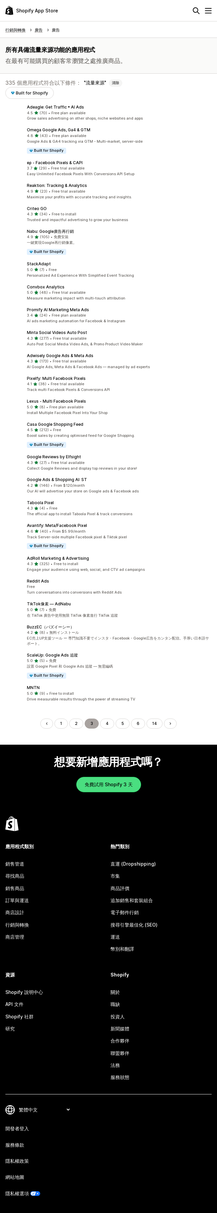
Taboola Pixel (40, 502)
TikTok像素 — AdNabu (49, 603)
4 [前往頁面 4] (107, 723)
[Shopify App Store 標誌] (31, 10)
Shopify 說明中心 (24, 992)
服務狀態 (120, 1077)
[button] (108, 113)
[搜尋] (196, 10)
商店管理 (14, 937)
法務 (115, 1065)
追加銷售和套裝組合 (132, 900)
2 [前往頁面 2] (76, 723)
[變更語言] (44, 1109)
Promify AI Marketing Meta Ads (58, 309)
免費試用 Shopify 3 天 (109, 784)
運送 (115, 937)
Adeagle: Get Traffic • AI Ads (55, 107)
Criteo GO (37, 208)
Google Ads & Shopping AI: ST (57, 479)
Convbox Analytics (45, 286)
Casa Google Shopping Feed (55, 424)
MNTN (33, 687)
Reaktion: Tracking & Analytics (57, 185)
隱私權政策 (17, 1161)
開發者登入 (17, 1128)
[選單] (208, 10)
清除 (115, 82)
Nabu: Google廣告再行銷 (50, 231)
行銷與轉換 (17, 925)
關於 (115, 992)
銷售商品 (14, 888)
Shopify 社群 (19, 1016)
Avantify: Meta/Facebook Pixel (57, 525)
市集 (115, 876)
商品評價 (120, 888)
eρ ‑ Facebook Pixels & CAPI (55, 162)
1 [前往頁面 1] (61, 723)
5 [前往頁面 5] (122, 723)
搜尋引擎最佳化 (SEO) (134, 925)
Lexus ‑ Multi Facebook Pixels (56, 401)
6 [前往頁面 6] (138, 723)
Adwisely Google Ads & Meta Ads (60, 355)
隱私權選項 (17, 1193)
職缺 (115, 1004)
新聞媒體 (120, 1028)
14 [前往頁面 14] (154, 723)
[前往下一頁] (170, 724)
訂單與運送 (17, 900)
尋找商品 (14, 876)
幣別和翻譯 (122, 949)
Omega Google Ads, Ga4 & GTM (58, 129)
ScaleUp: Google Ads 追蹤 (52, 655)
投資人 (118, 1016)
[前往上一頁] (46, 724)
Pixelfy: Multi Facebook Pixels (56, 378)
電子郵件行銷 (125, 912)
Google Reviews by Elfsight (54, 456)
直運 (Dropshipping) (133, 864)
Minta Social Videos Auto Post (57, 332)
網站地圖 (14, 1177)
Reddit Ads (38, 581)
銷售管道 (14, 864)
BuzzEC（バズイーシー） (50, 626)
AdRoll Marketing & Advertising (58, 558)
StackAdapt (39, 263)
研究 (10, 1028)
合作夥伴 (120, 1040)
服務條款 (14, 1145)
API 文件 (14, 1004)
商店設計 (14, 912)
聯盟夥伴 (120, 1053)
